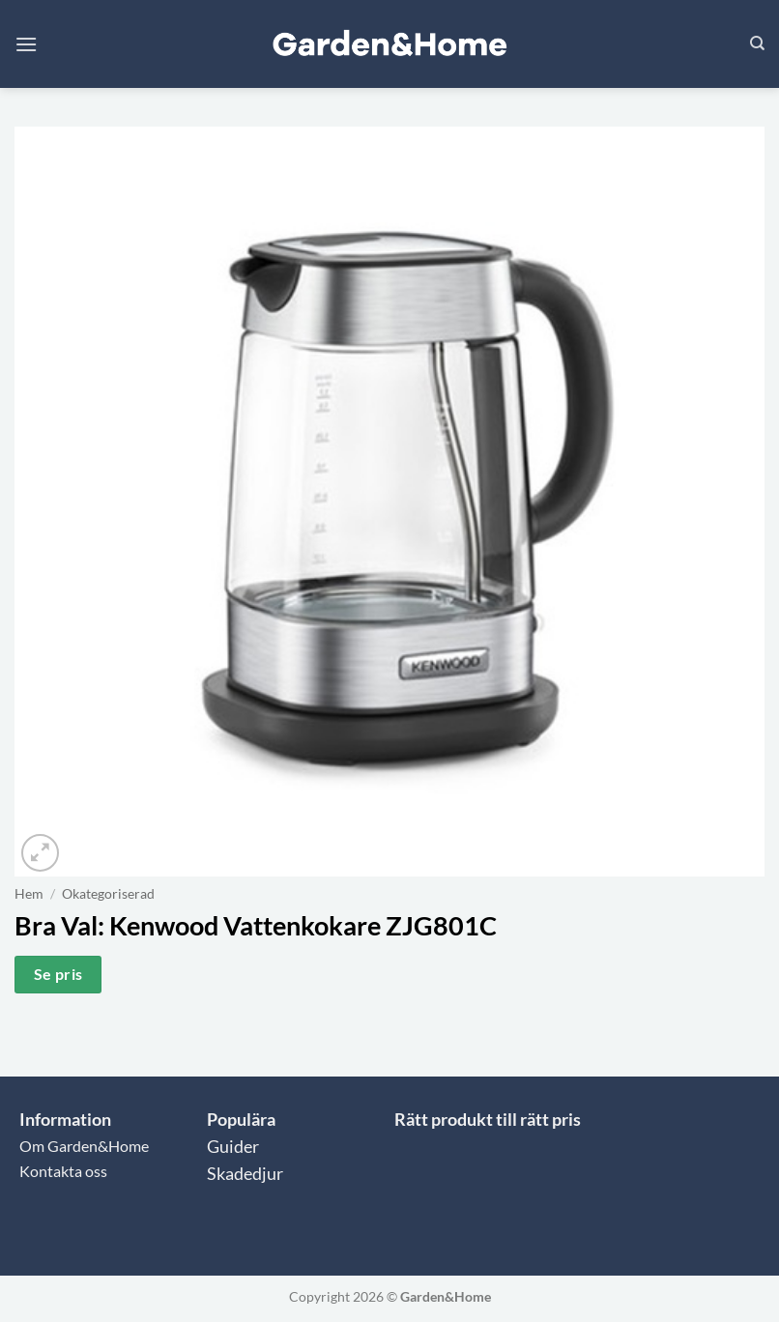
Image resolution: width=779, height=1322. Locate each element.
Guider (233, 1146)
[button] (26, 44)
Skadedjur (245, 1174)
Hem (28, 894)
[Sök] (757, 43)
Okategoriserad (108, 894)
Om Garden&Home (84, 1145)
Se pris (58, 974)
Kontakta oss (63, 1171)
